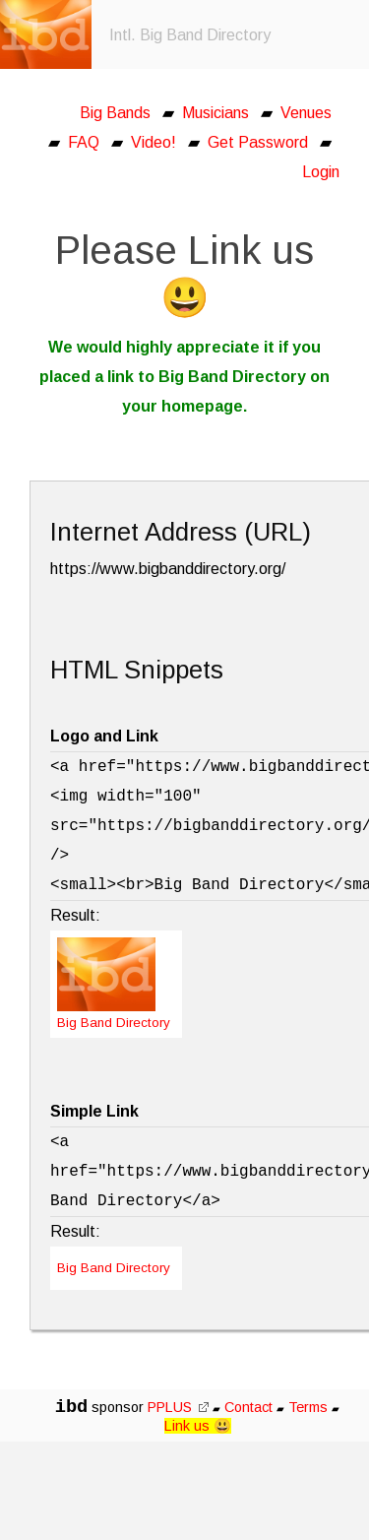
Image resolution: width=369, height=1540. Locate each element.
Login (320, 171)
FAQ (83, 142)
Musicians (215, 112)
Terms (310, 1407)
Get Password (258, 142)
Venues (306, 112)
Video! (153, 142)
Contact (248, 1407)
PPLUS (178, 1407)
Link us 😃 (197, 1426)
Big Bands (115, 112)
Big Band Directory (113, 1267)
